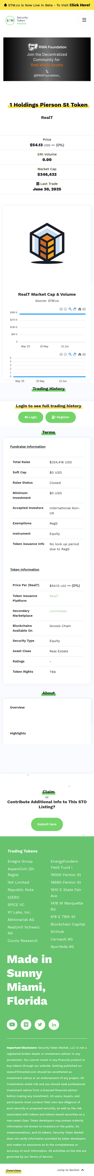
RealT (54, 596)
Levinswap (58, 611)
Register (60, 417)
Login (31, 417)
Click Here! (79, 5)
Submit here (47, 824)
